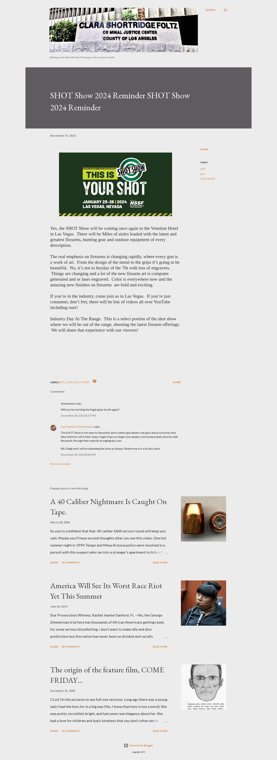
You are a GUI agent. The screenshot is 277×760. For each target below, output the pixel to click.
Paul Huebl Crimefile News (77, 426)
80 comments (70, 646)
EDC (202, 168)
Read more (160, 562)
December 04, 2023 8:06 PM (78, 454)
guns (202, 173)
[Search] (211, 10)
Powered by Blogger (138, 745)
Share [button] (204, 149)
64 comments (70, 562)
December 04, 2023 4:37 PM (78, 415)
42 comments (70, 730)
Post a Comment (60, 463)
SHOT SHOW (207, 178)
